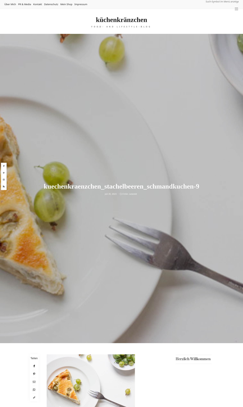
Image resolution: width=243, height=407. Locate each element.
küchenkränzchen (121, 19)
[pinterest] (4, 173)
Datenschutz (51, 4)
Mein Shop (66, 4)
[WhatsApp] (34, 390)
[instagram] (4, 179)
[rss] (4, 186)
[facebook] (4, 166)
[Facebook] (34, 366)
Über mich (10, 4)
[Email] (34, 382)
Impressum (80, 4)
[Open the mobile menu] (236, 9)
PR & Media (24, 4)
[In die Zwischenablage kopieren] (34, 397)
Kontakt (37, 4)
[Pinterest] (34, 374)
